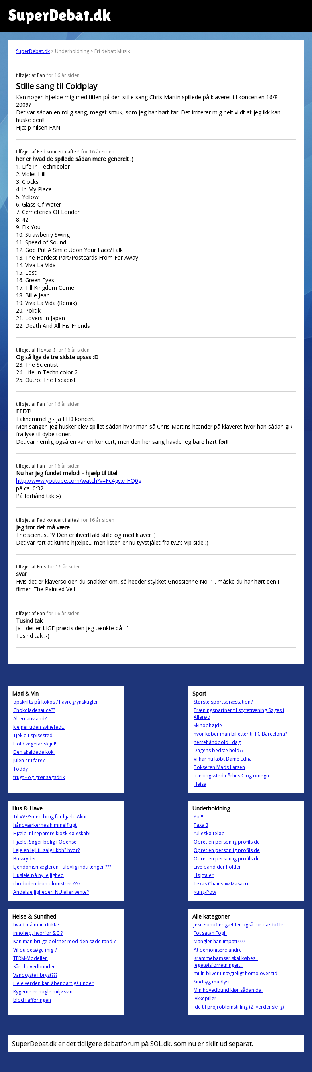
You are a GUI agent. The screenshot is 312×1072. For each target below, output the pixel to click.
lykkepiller (205, 998)
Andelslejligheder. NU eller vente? (51, 892)
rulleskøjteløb (209, 833)
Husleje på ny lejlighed (38, 875)
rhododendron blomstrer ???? (46, 883)
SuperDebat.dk (33, 51)
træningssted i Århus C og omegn (231, 775)
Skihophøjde (208, 725)
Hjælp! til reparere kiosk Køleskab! (51, 833)
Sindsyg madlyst (212, 981)
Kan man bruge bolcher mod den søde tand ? (64, 941)
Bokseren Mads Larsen (219, 767)
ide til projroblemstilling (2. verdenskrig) (239, 1006)
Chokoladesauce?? (34, 710)
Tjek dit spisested (33, 735)
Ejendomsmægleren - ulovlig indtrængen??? (62, 867)
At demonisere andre (218, 949)
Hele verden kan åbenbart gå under (53, 983)
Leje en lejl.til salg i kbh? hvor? (46, 850)
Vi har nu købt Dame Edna (223, 758)
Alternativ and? (30, 718)
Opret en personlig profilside (227, 841)
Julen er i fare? (29, 760)
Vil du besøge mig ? (35, 949)
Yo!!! (198, 816)
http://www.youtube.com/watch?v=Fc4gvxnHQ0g (78, 480)
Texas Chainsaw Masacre (222, 883)
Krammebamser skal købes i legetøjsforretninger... (226, 961)
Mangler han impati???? (219, 941)
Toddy (20, 768)
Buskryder (24, 858)
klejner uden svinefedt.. (39, 727)
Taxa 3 (201, 825)
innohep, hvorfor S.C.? (38, 933)
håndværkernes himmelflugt (45, 825)
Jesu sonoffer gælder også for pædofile (238, 924)
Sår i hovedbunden (34, 966)
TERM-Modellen (30, 958)
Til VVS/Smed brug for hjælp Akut (50, 816)
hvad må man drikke (36, 924)
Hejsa (200, 784)
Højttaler (204, 875)
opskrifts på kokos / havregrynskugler (55, 701)
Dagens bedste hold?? (218, 750)
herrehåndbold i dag (217, 742)
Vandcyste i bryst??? (35, 975)
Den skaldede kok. (34, 752)
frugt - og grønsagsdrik (39, 777)
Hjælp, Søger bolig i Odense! (45, 841)
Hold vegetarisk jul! (34, 743)
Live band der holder (217, 867)
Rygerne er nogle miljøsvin (43, 991)
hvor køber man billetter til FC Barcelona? (240, 733)
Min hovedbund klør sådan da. (228, 990)
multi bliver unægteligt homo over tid (235, 973)
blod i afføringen (32, 1000)
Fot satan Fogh (210, 933)
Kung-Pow (205, 892)
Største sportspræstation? (223, 701)
